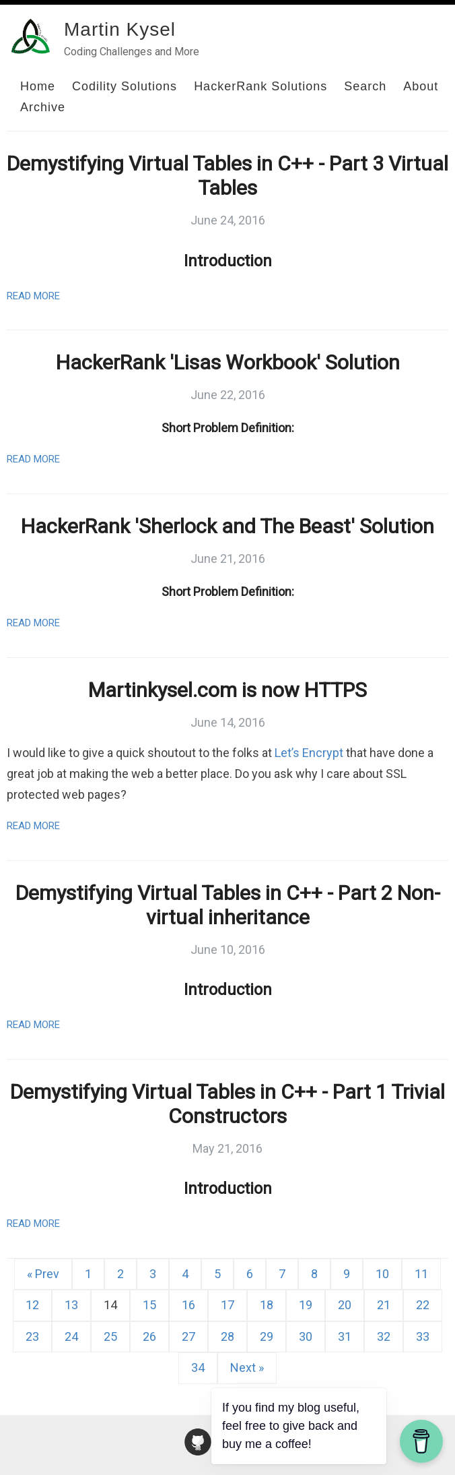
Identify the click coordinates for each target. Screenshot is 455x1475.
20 (344, 1305)
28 (227, 1336)
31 (344, 1336)
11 (421, 1274)
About (420, 86)
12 (32, 1305)
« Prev (43, 1274)
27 (188, 1336)
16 (188, 1305)
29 (266, 1336)
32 (383, 1336)
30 (305, 1336)
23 (32, 1336)
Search (365, 86)
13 (71, 1305)
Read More (33, 296)
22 (422, 1305)
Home (37, 86)
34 (198, 1367)
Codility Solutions (124, 86)
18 (266, 1305)
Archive (42, 107)
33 (422, 1336)
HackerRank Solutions (260, 86)
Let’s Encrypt (309, 753)
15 (149, 1305)
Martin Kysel (120, 29)
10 (382, 1274)
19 (305, 1305)
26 (149, 1336)
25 (110, 1336)
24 (71, 1336)
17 (227, 1305)
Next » (247, 1367)
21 (383, 1305)
